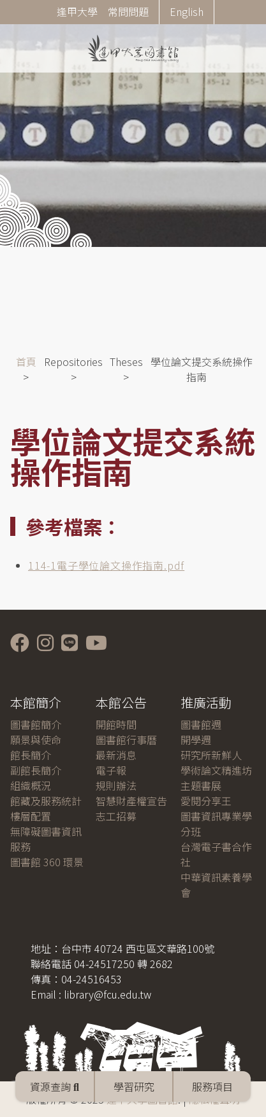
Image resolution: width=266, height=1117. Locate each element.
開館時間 (116, 724)
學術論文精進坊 (216, 770)
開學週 (196, 739)
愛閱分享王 (206, 800)
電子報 (111, 770)
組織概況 (30, 785)
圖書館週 (201, 724)
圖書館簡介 (35, 724)
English (186, 11)
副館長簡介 (35, 770)
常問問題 (128, 11)
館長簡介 (30, 754)
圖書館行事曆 (126, 739)
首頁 (26, 361)
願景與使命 (35, 739)
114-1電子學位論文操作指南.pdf (106, 565)
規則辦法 (116, 785)
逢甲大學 (77, 11)
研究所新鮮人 (211, 754)
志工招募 (116, 816)
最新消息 (116, 754)
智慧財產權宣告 (131, 800)
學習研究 (134, 1086)
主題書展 (201, 785)
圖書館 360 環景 (47, 861)
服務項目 (212, 1086)
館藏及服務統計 (46, 800)
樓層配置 (30, 816)
